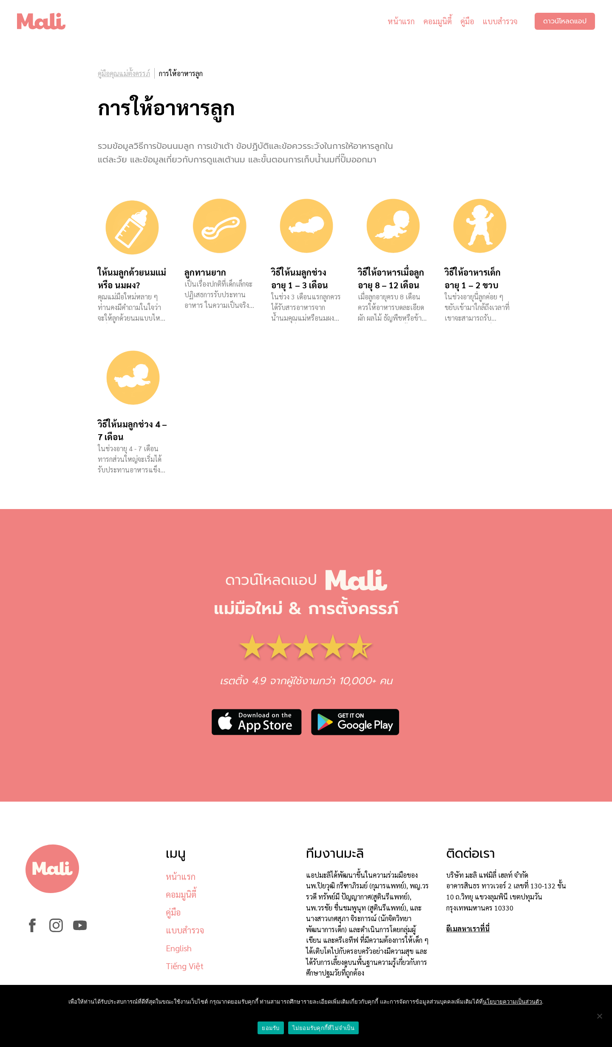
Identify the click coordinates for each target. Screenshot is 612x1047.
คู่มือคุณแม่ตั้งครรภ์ (124, 73)
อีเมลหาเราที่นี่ (468, 928)
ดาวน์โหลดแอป (564, 21)
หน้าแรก (401, 21)
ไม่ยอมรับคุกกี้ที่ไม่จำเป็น (323, 1028)
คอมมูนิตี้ (437, 21)
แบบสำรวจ (500, 21)
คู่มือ (467, 21)
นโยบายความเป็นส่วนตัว (512, 1002)
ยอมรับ (270, 1028)
